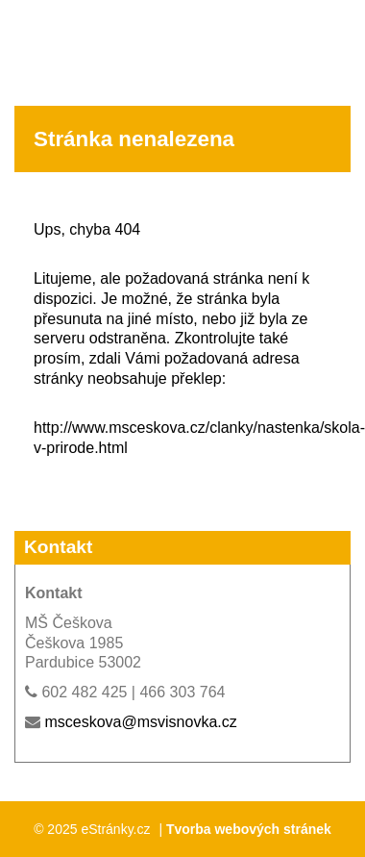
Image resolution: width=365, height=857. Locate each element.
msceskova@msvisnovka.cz (140, 722)
